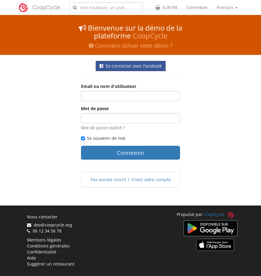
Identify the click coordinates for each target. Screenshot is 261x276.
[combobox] (106, 7)
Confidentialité (41, 252)
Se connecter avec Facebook (131, 66)
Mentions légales (44, 240)
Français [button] (227, 7)
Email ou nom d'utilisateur (108, 86)
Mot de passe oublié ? (103, 127)
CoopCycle (46, 7)
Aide (31, 258)
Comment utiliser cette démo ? (130, 45)
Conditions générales (48, 246)
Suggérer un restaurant (50, 264)
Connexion (197, 7)
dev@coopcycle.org (49, 225)
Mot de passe (95, 108)
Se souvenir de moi (103, 138)
